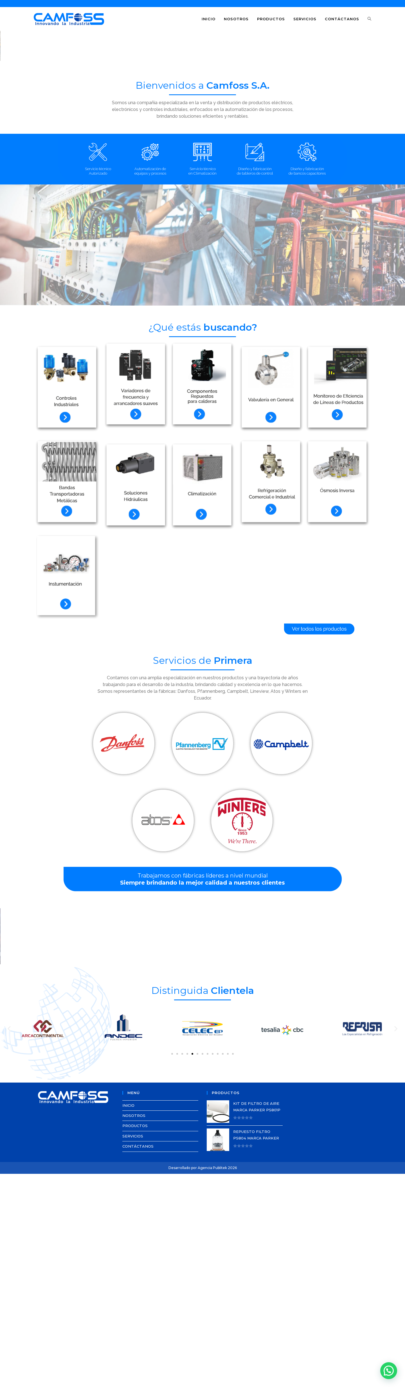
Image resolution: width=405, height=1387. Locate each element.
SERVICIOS (132, 1349)
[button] (8, 117)
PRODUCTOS (135, 1339)
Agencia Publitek (212, 1381)
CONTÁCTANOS (138, 1359)
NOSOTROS (133, 1328)
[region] (202, 117)
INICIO (128, 1318)
